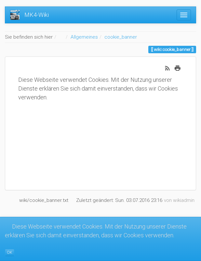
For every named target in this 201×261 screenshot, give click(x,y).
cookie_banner (120, 37)
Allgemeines (84, 37)
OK (9, 252)
